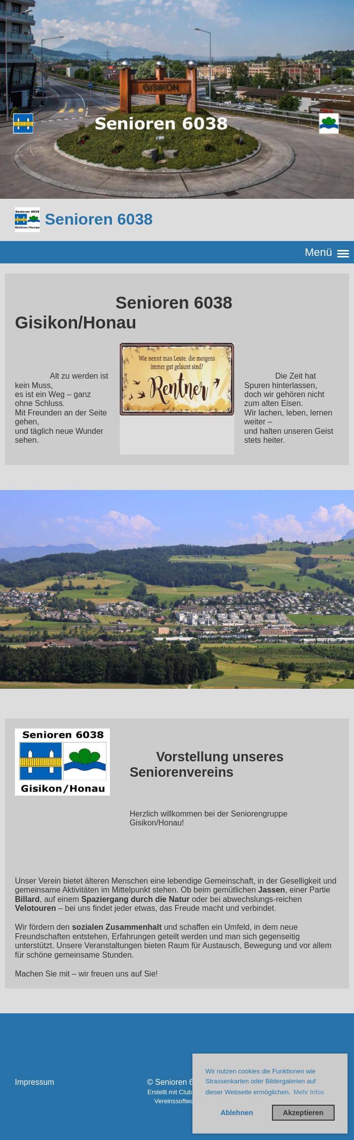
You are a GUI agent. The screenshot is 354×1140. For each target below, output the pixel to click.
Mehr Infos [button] (308, 1092)
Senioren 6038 (99, 219)
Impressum (34, 1082)
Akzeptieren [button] (303, 1113)
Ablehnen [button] (236, 1113)
